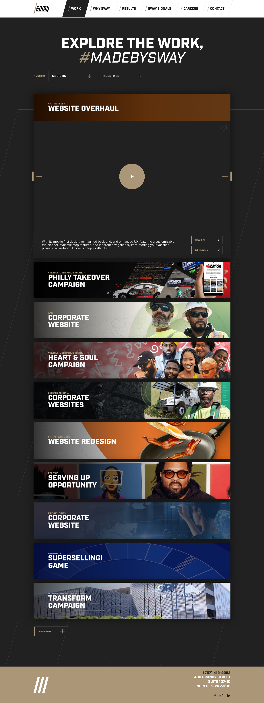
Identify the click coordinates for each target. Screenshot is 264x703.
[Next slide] (226, 176)
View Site (200, 240)
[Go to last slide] (38, 176)
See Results (201, 250)
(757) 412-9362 (216, 673)
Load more (45, 631)
